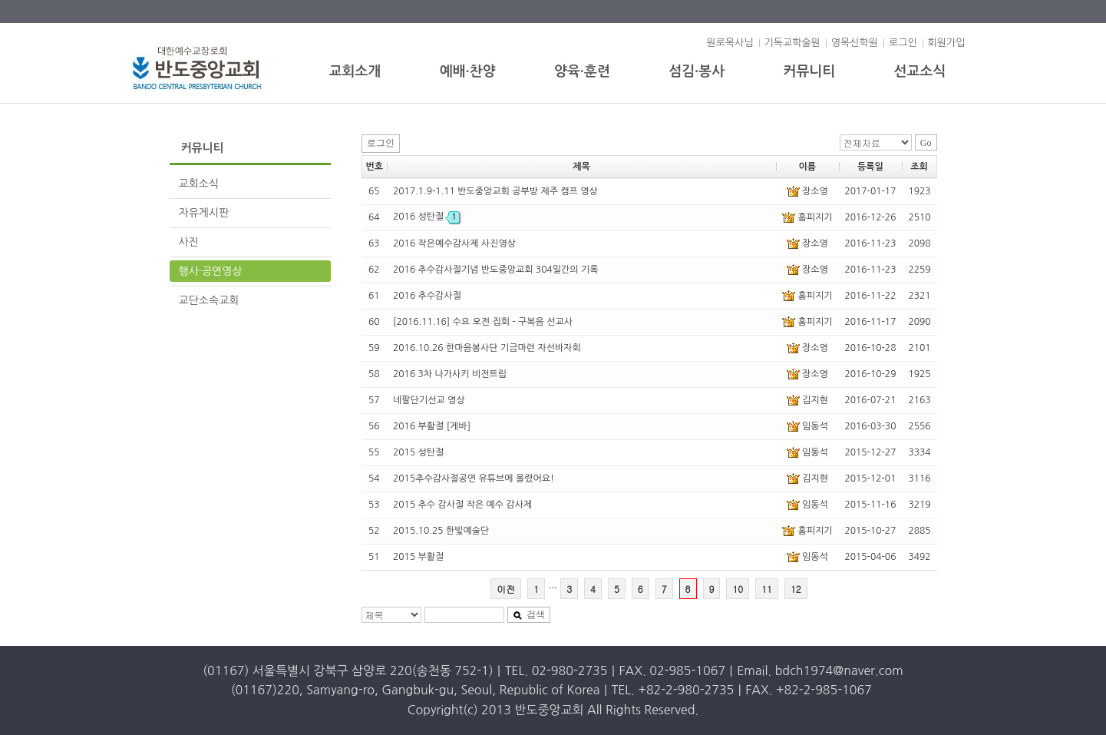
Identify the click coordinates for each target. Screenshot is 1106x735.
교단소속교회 (209, 300)
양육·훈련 (582, 71)
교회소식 (199, 183)
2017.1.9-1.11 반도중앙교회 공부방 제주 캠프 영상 (495, 191)
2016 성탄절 (426, 216)
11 (766, 588)
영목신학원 (854, 43)
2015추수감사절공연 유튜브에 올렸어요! (473, 478)
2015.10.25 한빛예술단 (441, 530)
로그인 (903, 43)
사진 (189, 242)
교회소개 (355, 71)
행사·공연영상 (211, 271)
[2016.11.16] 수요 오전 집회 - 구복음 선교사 (483, 321)
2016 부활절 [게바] (431, 426)
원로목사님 (729, 43)
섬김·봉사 (697, 71)
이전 (506, 588)
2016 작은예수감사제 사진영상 (454, 243)
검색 (529, 614)
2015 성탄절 (418, 452)
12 (796, 588)
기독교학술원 (792, 43)
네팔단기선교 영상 (429, 400)
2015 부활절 (418, 556)
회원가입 (947, 43)
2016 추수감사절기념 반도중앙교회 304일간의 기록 (495, 269)
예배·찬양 (468, 71)
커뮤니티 (810, 71)
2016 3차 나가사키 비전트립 (450, 374)
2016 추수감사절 (427, 295)
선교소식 (920, 71)
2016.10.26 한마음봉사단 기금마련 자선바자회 (487, 348)
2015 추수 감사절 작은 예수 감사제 (462, 504)
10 (737, 588)
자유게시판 (204, 212)
